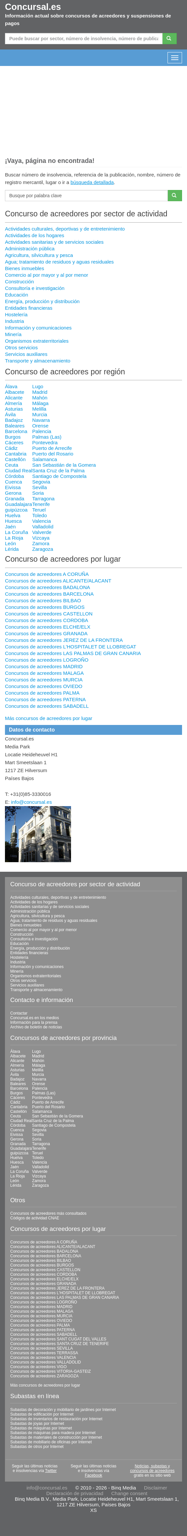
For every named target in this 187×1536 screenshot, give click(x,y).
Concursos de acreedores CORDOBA (46, 620)
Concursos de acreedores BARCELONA (49, 594)
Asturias (14, 409)
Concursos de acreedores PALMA (42, 693)
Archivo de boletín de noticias (36, 1027)
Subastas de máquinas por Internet (41, 1428)
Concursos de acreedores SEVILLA (41, 1348)
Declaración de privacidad (74, 1493)
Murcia (39, 414)
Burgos (13, 437)
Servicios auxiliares (26, 354)
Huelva (12, 515)
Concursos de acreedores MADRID (44, 666)
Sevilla (39, 487)
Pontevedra (45, 442)
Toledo (39, 515)
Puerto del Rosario (52, 453)
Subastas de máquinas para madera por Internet (52, 1432)
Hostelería (16, 314)
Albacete (14, 392)
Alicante (13, 397)
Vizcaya (41, 538)
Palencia (42, 431)
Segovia (41, 482)
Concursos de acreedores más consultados (48, 1213)
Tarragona (43, 498)
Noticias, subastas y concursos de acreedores (152, 1468)
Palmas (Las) (46, 437)
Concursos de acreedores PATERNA (45, 699)
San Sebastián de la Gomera (64, 465)
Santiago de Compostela (59, 476)
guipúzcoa (16, 510)
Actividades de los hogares (34, 235)
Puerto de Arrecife (52, 448)
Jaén (10, 526)
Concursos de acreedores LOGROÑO (47, 660)
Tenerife (41, 504)
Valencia (41, 521)
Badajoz (14, 420)
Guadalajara (18, 504)
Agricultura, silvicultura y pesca (39, 255)
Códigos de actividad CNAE (34, 1218)
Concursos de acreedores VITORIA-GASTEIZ (50, 1371)
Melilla (39, 409)
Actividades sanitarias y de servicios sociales (54, 242)
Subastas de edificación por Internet (41, 1414)
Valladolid (43, 526)
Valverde (42, 532)
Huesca (13, 521)
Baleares (14, 425)
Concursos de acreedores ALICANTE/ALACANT (58, 580)
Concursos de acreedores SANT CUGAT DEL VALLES (58, 1339)
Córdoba (14, 476)
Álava (11, 386)
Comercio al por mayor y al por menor (46, 275)
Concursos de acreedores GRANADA (46, 633)
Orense (40, 425)
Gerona (13, 493)
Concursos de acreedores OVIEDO (43, 686)
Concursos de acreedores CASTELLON (49, 613)
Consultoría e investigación (34, 288)
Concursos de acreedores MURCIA (44, 679)
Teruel (39, 510)
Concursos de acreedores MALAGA (44, 673)
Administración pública (30, 248)
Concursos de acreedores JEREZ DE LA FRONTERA (64, 640)
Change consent (129, 1493)
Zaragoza (42, 549)
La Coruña (16, 532)
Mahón (40, 397)
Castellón (15, 459)
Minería (13, 334)
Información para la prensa (33, 1022)
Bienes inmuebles (24, 268)
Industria (14, 321)
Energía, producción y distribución (42, 301)
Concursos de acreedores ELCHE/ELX (47, 627)
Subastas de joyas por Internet (37, 1423)
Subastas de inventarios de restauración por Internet (56, 1419)
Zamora (41, 543)
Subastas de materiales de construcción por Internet (56, 1437)
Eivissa (13, 487)
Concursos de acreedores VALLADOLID (45, 1362)
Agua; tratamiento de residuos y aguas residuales (59, 262)
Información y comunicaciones (38, 327)
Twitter (50, 1470)
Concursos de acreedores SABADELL (47, 706)
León (10, 543)
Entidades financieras (28, 308)
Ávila (10, 414)
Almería (13, 403)
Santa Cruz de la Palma (58, 470)
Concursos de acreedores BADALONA (47, 587)
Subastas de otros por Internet (36, 1446)
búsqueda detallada (92, 182)
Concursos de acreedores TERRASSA (44, 1353)
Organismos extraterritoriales (37, 341)
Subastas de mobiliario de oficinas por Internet (51, 1442)
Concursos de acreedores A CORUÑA (47, 574)
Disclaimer (155, 1487)
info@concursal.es (31, 802)
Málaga (40, 403)
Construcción (19, 281)
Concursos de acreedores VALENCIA (43, 1357)
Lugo (37, 386)
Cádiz (11, 448)
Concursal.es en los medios (34, 1018)
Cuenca (13, 482)
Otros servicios (21, 347)
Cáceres (14, 442)
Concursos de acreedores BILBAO (43, 600)
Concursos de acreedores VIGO (38, 1366)
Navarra (41, 420)
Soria (38, 493)
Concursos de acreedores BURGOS (45, 607)
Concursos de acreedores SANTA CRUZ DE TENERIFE (59, 1343)
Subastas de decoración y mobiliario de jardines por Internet (63, 1409)
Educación (16, 295)
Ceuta (11, 465)
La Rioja (14, 538)
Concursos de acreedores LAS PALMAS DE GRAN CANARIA (73, 653)
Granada (14, 498)
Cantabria (15, 453)
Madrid (40, 392)
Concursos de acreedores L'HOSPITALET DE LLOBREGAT (70, 646)
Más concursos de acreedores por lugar (48, 718)
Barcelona (16, 431)
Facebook (93, 1475)
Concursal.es (33, 7)
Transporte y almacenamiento (37, 360)
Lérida (12, 549)
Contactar (18, 1013)
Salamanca (44, 459)
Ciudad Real (18, 470)
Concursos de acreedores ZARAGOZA (44, 1376)
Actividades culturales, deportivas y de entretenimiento (65, 229)
